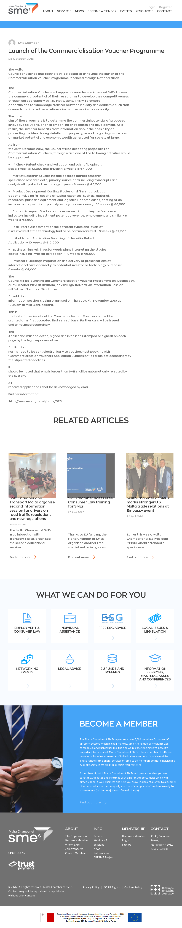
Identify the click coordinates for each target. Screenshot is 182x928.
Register (165, 7)
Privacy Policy (91, 887)
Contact (164, 11)
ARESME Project (104, 857)
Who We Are (72, 844)
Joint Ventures (74, 848)
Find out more (20, 557)
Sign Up (126, 844)
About (50, 11)
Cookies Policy (133, 887)
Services (66, 11)
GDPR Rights (112, 887)
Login (151, 7)
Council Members (75, 853)
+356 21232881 (159, 848)
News (81, 11)
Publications (101, 853)
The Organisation (76, 836)
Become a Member (103, 11)
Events (127, 11)
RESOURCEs (145, 11)
